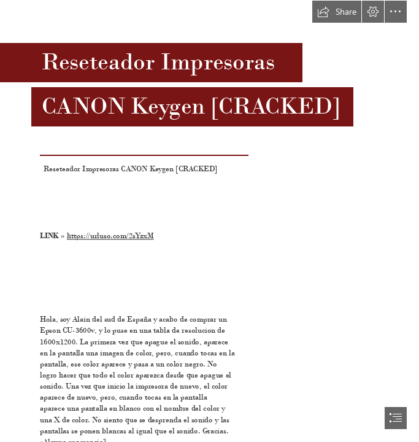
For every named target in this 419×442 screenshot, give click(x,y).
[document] (209, 221)
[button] (336, 12)
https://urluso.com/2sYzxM (110, 236)
